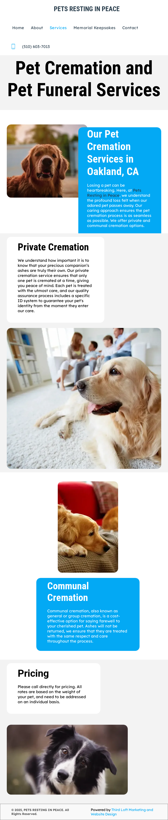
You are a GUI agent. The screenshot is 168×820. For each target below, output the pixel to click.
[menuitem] (18, 27)
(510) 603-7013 (36, 46)
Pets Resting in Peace (114, 193)
